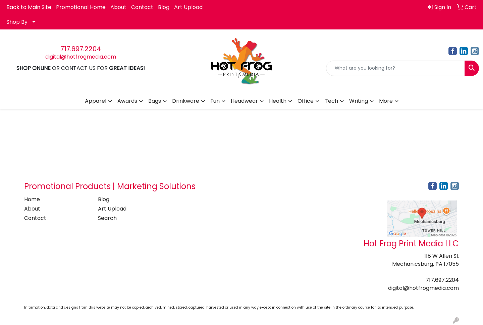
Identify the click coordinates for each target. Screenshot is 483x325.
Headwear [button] (244, 101)
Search (107, 218)
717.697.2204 (80, 49)
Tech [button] (331, 101)
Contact (142, 7)
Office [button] (306, 101)
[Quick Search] (395, 68)
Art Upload (188, 7)
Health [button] (277, 101)
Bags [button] (154, 101)
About (118, 7)
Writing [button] (358, 101)
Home (32, 199)
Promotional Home (81, 7)
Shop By (17, 22)
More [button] (386, 101)
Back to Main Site (28, 7)
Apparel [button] (95, 101)
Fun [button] (215, 101)
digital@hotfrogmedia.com (80, 57)
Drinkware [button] (185, 101)
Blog (163, 7)
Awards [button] (127, 101)
